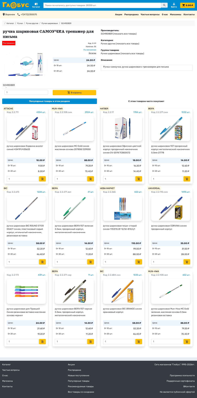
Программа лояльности (182, 375)
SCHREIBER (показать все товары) (119, 33)
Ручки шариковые (50, 23)
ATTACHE (8, 108)
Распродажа (131, 14)
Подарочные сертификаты (181, 381)
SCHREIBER (66, 23)
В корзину (74, 92)
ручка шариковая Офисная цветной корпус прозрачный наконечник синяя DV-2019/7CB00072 (122, 149)
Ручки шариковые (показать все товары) (122, 53)
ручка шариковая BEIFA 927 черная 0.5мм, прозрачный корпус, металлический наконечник (73, 312)
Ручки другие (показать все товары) (120, 43)
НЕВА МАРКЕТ (107, 188)
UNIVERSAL (154, 188)
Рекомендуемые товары (81, 386)
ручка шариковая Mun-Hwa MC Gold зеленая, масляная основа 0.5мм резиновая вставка (170, 312)
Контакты (189, 14)
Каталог (10, 23)
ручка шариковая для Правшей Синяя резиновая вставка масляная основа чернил (26, 312)
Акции (118, 14)
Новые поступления (78, 375)
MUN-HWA (57, 108)
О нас (165, 14)
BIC (5, 188)
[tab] (49, 101)
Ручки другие (32, 23)
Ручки (20, 23)
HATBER (104, 108)
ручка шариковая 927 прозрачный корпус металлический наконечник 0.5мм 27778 (170, 149)
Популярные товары (78, 381)
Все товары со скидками (81, 392)
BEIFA (151, 108)
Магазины (175, 14)
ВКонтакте (189, 386)
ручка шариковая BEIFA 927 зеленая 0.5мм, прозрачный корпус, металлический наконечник (74, 229)
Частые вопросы (150, 14)
